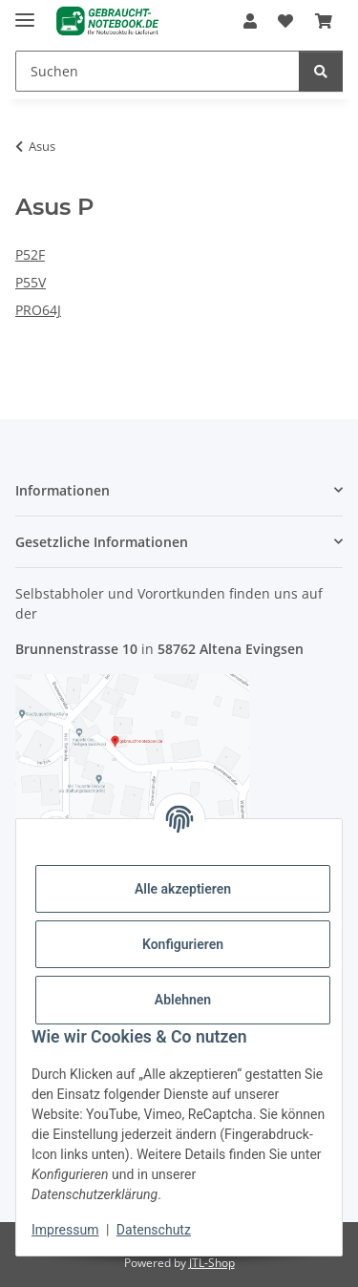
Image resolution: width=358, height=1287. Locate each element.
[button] (250, 21)
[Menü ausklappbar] (24, 12)
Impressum (65, 1229)
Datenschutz (153, 1229)
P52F (30, 254)
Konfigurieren (182, 944)
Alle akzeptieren (183, 889)
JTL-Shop (212, 1263)
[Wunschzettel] (285, 21)
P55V (30, 282)
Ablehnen (183, 999)
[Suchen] (157, 71)
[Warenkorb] (324, 21)
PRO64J (38, 310)
